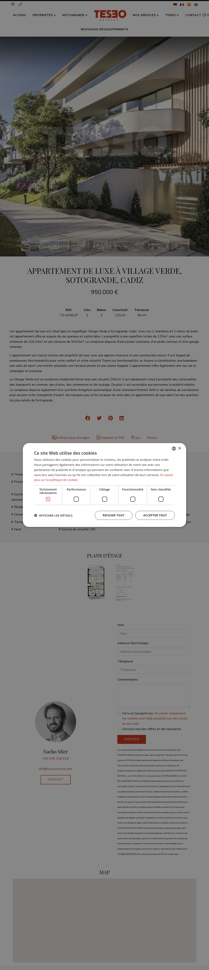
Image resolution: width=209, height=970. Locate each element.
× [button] (179, 448)
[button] (53, 515)
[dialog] (104, 485)
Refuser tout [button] (114, 515)
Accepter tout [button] (155, 515)
